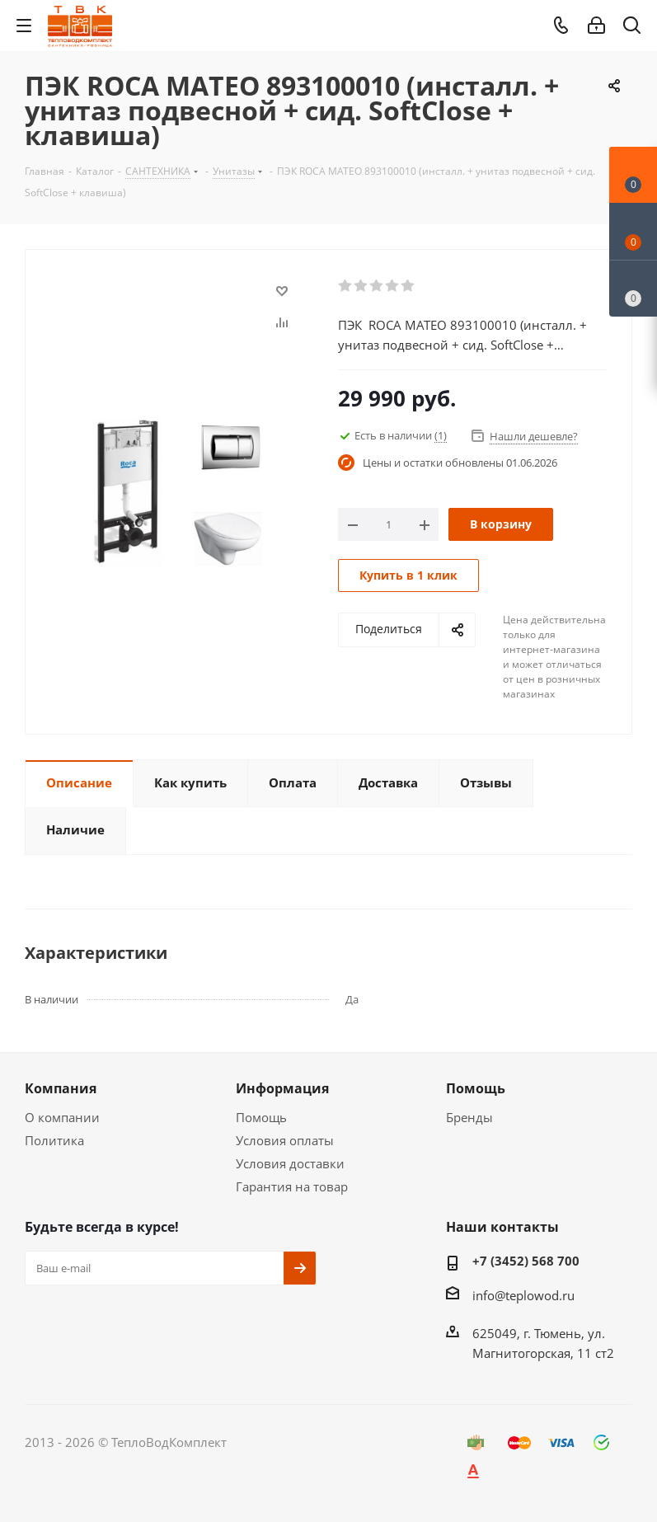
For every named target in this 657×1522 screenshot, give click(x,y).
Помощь (261, 1117)
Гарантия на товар (292, 1186)
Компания (60, 1088)
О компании (62, 1117)
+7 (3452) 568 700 (526, 1260)
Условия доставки (290, 1163)
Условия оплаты (285, 1140)
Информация (282, 1088)
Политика (54, 1140)
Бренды (469, 1117)
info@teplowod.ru (523, 1295)
